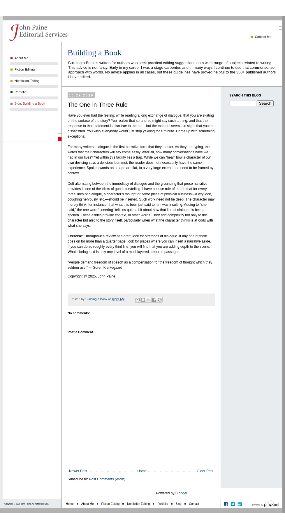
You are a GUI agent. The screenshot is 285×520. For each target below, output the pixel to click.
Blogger (181, 493)
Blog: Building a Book (30, 103)
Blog (179, 503)
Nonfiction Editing (27, 80)
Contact (194, 503)
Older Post (205, 471)
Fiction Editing (25, 69)
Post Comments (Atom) (107, 479)
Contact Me (263, 36)
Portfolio (20, 92)
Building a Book (95, 52)
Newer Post (78, 471)
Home (142, 471)
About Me (21, 58)
